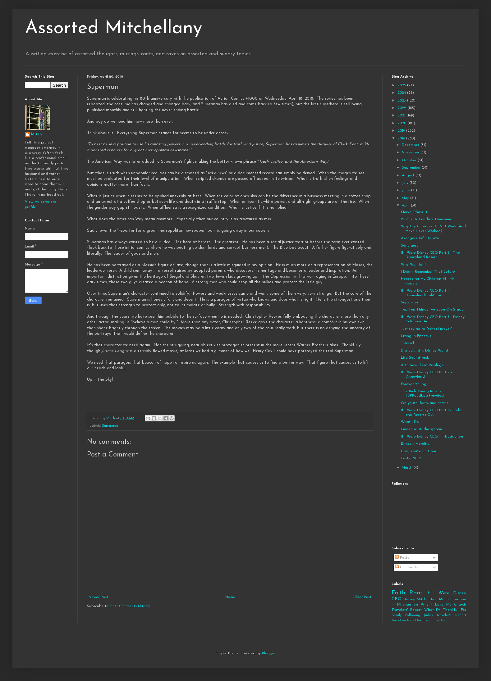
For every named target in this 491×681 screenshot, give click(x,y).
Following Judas (419, 615)
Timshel (407, 343)
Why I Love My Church (443, 604)
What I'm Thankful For (445, 610)
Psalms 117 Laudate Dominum (426, 219)
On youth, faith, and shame (425, 403)
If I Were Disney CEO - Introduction (432, 436)
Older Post (361, 597)
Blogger (268, 653)
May (406, 198)
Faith (398, 593)
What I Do (410, 422)
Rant (415, 593)
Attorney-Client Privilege (422, 365)
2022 (402, 108)
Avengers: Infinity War (420, 238)
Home (230, 597)
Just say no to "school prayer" (426, 329)
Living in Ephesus (416, 336)
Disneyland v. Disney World (424, 350)
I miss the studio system (421, 429)
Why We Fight (413, 264)
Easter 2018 (410, 458)
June (406, 190)
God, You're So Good (419, 451)
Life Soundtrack (415, 358)
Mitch (36, 134)
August (408, 175)
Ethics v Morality (415, 444)
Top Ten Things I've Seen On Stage (432, 309)
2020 (402, 123)
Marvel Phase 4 (414, 212)
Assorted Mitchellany (113, 28)
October (410, 160)
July (406, 183)
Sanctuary (409, 245)
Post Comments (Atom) (130, 606)
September (412, 168)
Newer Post (98, 597)
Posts (402, 558)
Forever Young (413, 384)
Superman (110, 426)
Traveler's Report (451, 615)
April (406, 205)
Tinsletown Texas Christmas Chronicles (418, 620)
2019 (401, 131)
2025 (402, 85)
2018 (401, 138)
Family (397, 615)
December (411, 145)
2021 (401, 115)
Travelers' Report (407, 610)
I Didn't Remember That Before (428, 272)
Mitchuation (427, 599)
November (411, 152)
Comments (406, 567)
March (408, 468)
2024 (402, 93)
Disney (409, 599)
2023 (402, 100)
